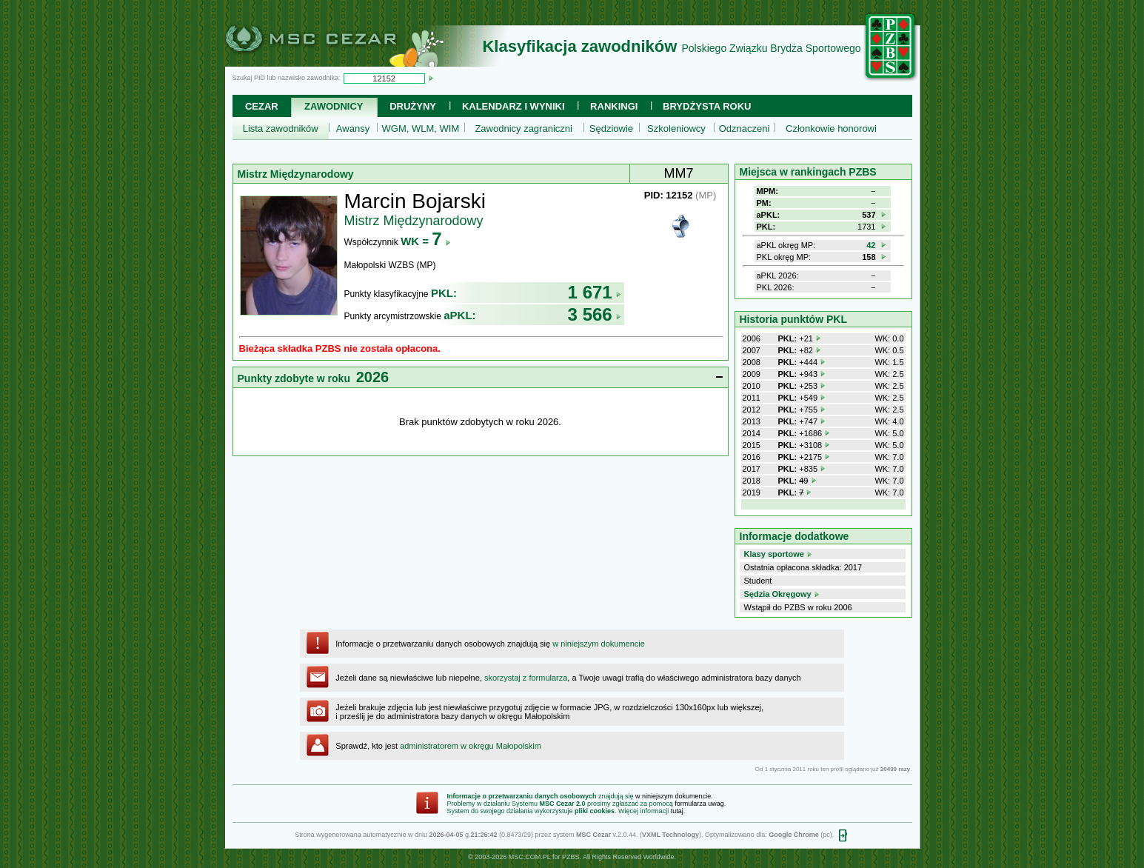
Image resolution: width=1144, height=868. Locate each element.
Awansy (352, 128)
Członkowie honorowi (831, 128)
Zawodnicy (333, 106)
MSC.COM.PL (530, 857)
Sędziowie (611, 128)
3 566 (594, 314)
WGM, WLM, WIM (421, 128)
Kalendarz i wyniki (513, 106)
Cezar (261, 106)
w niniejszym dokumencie (598, 643)
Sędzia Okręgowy (778, 594)
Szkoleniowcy (676, 128)
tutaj (677, 811)
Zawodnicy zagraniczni (523, 128)
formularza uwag (699, 803)
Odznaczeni (744, 128)
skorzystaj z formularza (525, 677)
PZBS (571, 857)
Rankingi (614, 106)
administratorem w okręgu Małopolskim (470, 745)
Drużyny (412, 106)
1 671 (594, 292)
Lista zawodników (280, 128)
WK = (425, 241)
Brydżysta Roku (707, 106)
